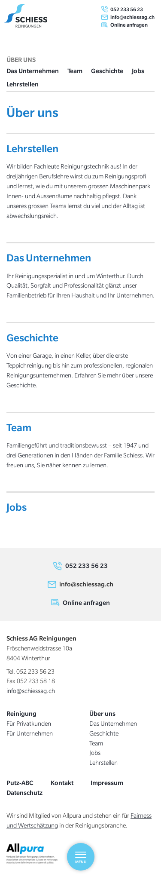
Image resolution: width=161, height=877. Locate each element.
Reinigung (21, 713)
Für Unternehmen (29, 733)
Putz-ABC (19, 782)
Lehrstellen (22, 84)
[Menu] (80, 857)
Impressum (107, 782)
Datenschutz (24, 792)
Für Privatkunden (28, 723)
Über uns (102, 713)
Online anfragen (129, 25)
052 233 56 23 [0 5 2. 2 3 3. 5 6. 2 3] (126, 9)
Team (74, 70)
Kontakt (62, 782)
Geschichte (107, 70)
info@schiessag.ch (132, 17)
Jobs (138, 70)
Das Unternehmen (32, 70)
